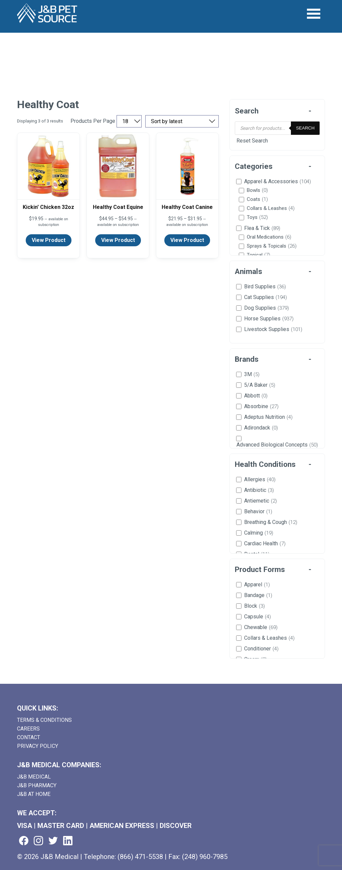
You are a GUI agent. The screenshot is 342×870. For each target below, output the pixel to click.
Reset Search (252, 140)
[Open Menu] (314, 13)
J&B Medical (34, 777)
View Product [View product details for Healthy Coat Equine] (118, 240)
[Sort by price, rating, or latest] (182, 121)
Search (305, 127)
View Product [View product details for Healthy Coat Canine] (187, 240)
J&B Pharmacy (36, 785)
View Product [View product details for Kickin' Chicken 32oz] (48, 240)
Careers (28, 729)
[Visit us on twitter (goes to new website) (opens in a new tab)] (53, 841)
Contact (28, 737)
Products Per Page (92, 121)
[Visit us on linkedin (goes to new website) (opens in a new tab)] (67, 841)
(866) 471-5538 (140, 857)
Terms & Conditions (44, 720)
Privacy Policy (37, 746)
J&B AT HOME (33, 794)
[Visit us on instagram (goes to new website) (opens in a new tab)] (38, 841)
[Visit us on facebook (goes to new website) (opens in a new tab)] (23, 841)
